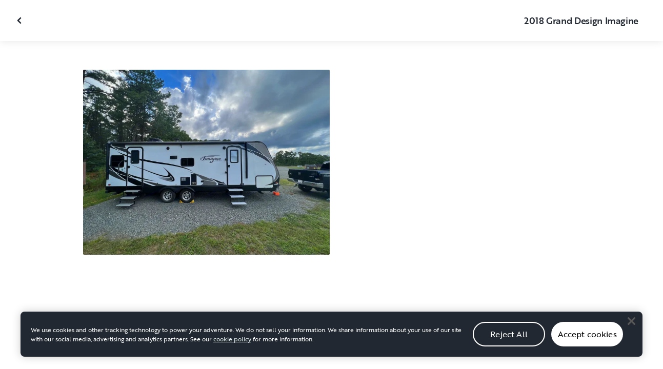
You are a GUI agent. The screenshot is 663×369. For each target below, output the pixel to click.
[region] (331, 339)
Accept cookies (587, 340)
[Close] (631, 326)
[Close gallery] (20, 20)
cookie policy (232, 344)
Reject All (509, 340)
